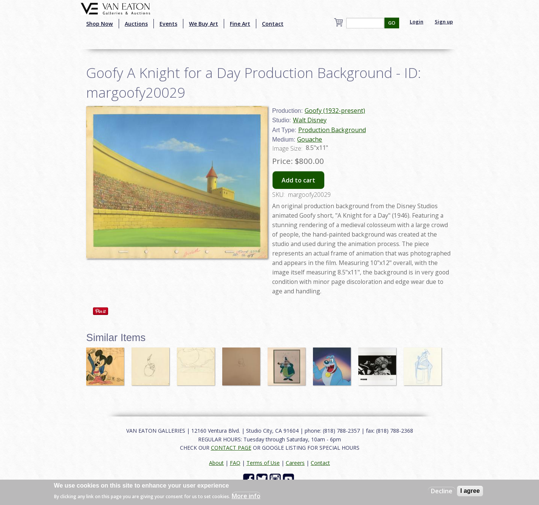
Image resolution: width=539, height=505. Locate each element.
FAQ (235, 462)
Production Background (332, 130)
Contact (272, 23)
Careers (295, 462)
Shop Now (99, 23)
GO (391, 23)
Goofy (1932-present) (335, 110)
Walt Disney (310, 120)
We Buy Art (203, 23)
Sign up (444, 21)
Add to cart (298, 180)
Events (168, 23)
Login (416, 21)
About (216, 462)
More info (246, 496)
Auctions (136, 23)
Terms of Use (263, 462)
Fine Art (240, 23)
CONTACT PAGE (231, 447)
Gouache (309, 139)
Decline (441, 491)
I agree (470, 491)
